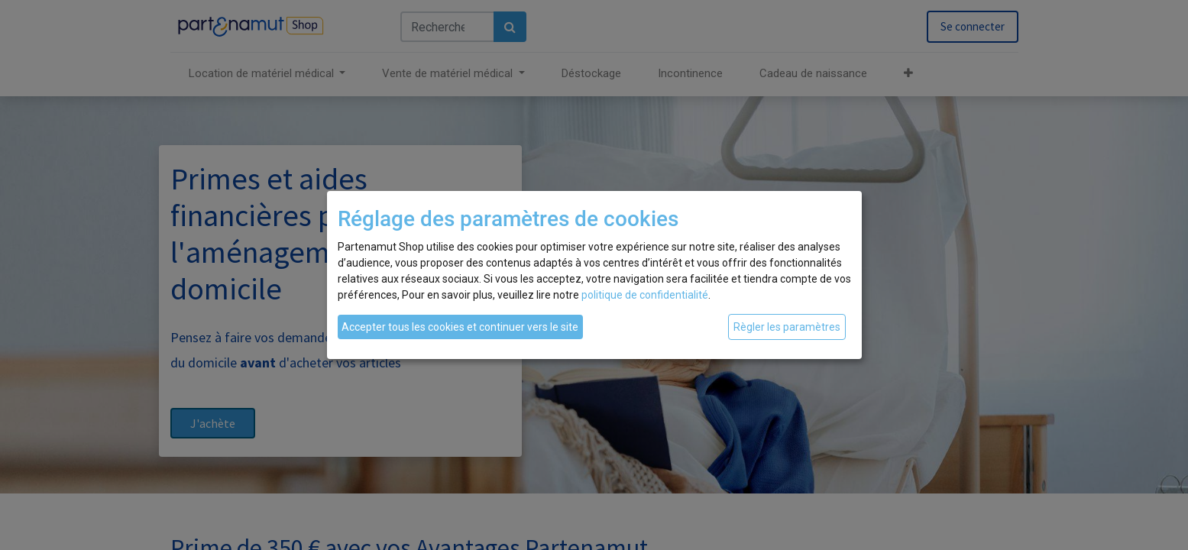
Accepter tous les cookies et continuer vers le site (460, 327)
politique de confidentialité (644, 295)
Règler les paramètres (786, 327)
